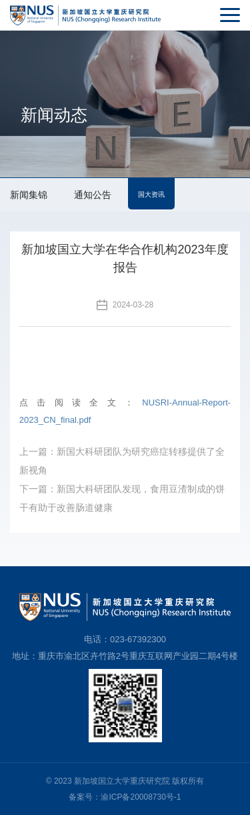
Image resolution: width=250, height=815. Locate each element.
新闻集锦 (28, 194)
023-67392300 (138, 639)
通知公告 (92, 194)
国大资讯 (151, 194)
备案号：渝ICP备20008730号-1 (125, 797)
